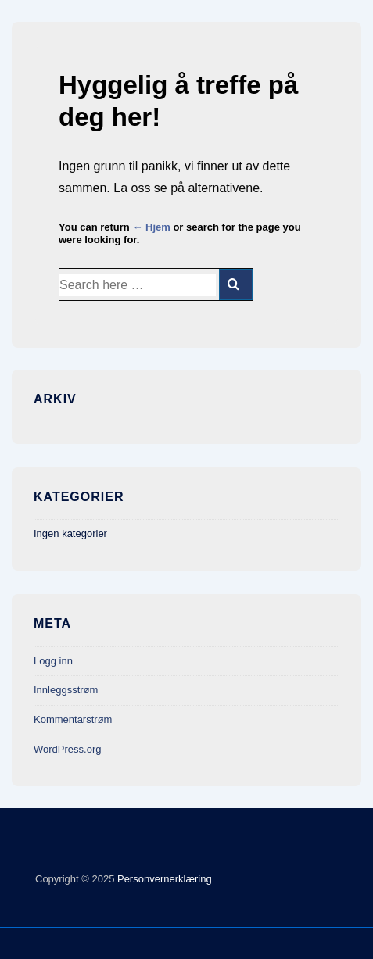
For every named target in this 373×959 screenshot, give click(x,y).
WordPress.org (67, 749)
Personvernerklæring (162, 879)
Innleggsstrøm (66, 690)
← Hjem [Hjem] (151, 227)
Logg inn (53, 661)
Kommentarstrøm (73, 719)
